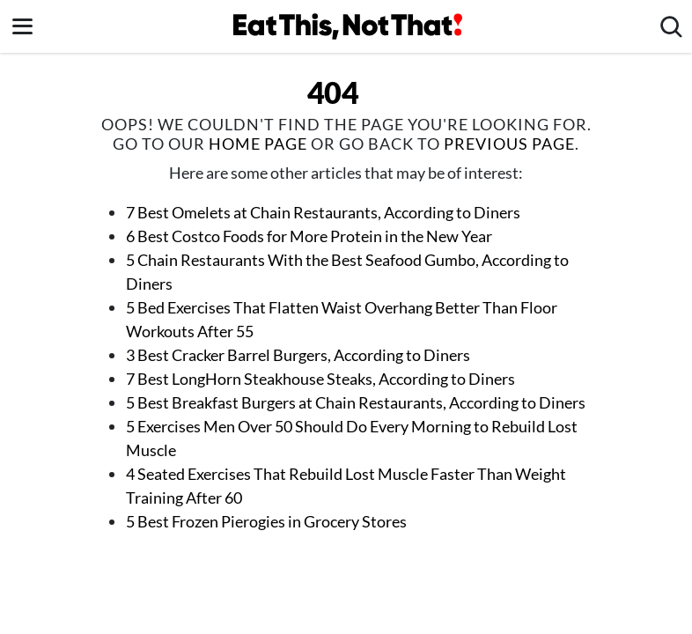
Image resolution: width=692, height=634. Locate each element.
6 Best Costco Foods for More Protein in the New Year (309, 236)
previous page (509, 143)
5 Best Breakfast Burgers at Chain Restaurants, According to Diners (355, 402)
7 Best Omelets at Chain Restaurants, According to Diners (323, 212)
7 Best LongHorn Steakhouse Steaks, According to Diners (320, 378)
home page (258, 143)
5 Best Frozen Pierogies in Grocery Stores (266, 521)
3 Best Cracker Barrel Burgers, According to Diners (298, 355)
